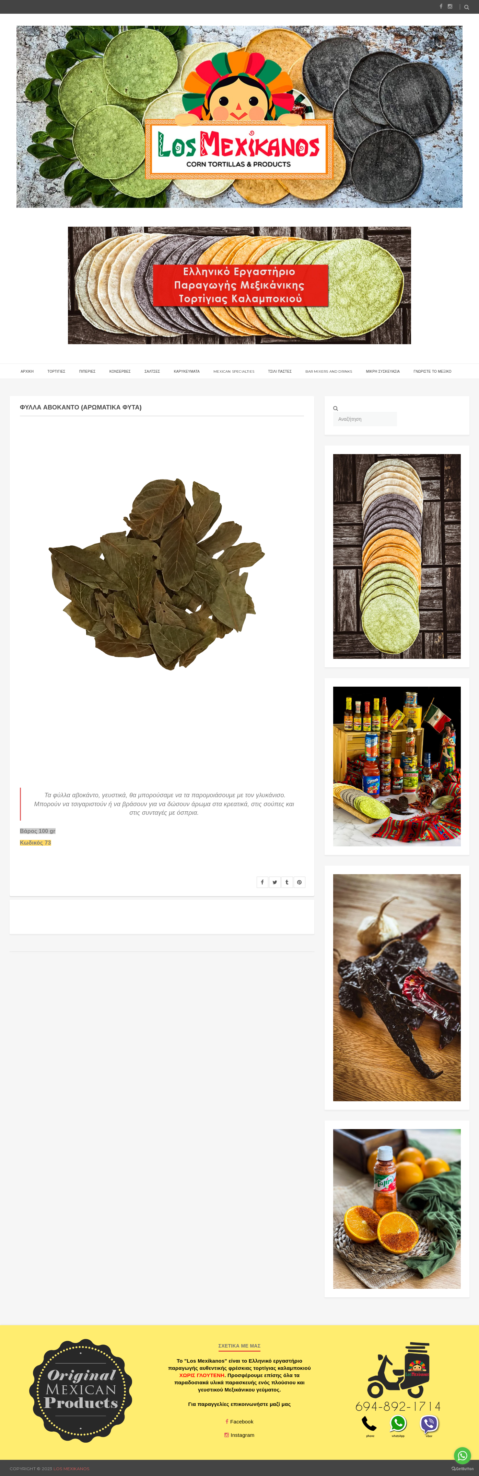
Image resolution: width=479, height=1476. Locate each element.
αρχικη (27, 371)
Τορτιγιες (56, 371)
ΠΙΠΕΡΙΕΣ (87, 371)
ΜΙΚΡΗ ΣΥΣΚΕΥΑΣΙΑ (383, 371)
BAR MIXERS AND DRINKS (328, 371)
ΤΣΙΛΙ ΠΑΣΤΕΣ (280, 371)
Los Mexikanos (72, 1468)
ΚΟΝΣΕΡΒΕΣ (120, 371)
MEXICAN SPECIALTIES (233, 371)
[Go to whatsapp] (462, 1455)
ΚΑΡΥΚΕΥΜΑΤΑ (187, 371)
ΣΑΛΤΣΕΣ (152, 371)
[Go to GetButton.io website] (463, 1469)
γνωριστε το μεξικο (432, 371)
